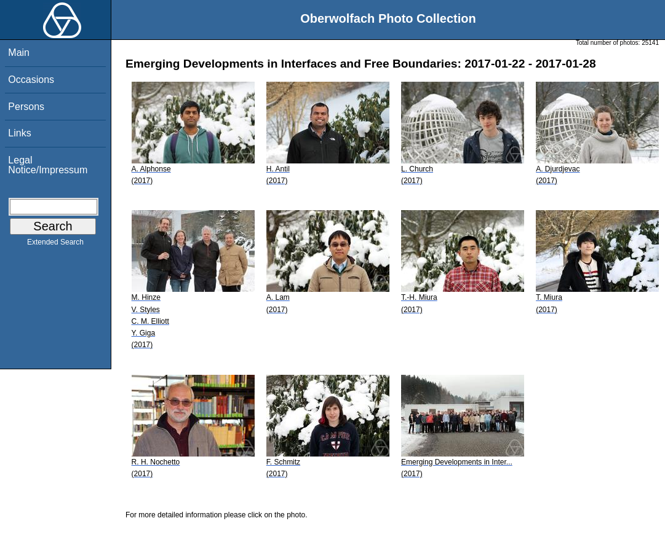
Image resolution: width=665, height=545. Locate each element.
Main (19, 52)
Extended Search (55, 244)
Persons (26, 106)
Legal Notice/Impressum (47, 165)
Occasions (31, 79)
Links (19, 133)
